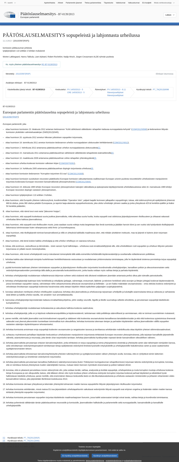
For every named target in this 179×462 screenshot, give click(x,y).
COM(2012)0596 (139, 129)
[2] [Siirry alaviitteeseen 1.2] (112, 153)
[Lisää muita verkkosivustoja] (164, 3)
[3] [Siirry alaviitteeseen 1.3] (95, 158)
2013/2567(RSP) (23, 74)
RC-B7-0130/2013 (49, 64)
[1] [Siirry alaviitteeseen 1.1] (99, 148)
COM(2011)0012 (121, 142)
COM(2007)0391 (67, 163)
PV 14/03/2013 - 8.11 (116, 89)
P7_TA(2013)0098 (161, 89)
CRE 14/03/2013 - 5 (76, 92)
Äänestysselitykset (115, 92)
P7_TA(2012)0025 (31, 438)
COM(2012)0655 (83, 182)
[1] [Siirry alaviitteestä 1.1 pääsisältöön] (4, 438)
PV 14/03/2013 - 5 (75, 89)
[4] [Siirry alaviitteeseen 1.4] (92, 168)
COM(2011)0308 (75, 174)
